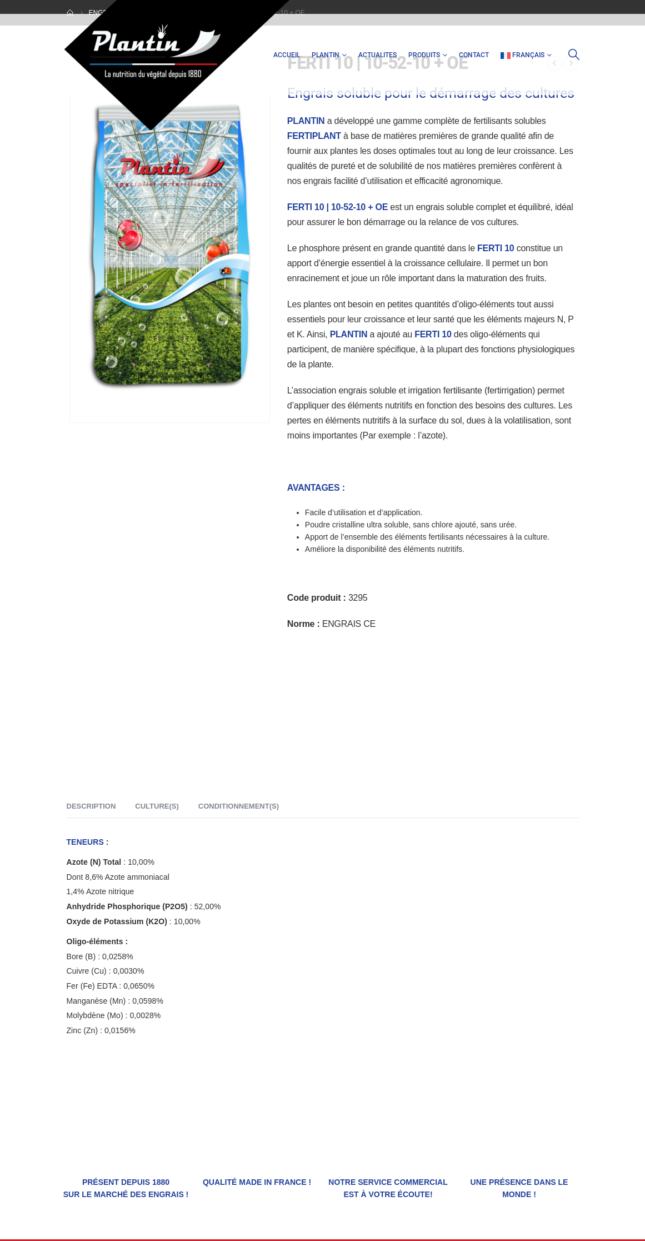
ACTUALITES (377, 55)
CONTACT (474, 55)
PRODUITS (424, 55)
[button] (574, 55)
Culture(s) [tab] (156, 806)
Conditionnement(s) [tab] (238, 806)
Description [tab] (91, 806)
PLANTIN (325, 55)
